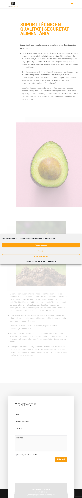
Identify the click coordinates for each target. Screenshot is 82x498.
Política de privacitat (48, 261)
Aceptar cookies (41, 245)
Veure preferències (41, 257)
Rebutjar (41, 251)
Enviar (61, 461)
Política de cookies (33, 261)
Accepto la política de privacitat (26, 456)
